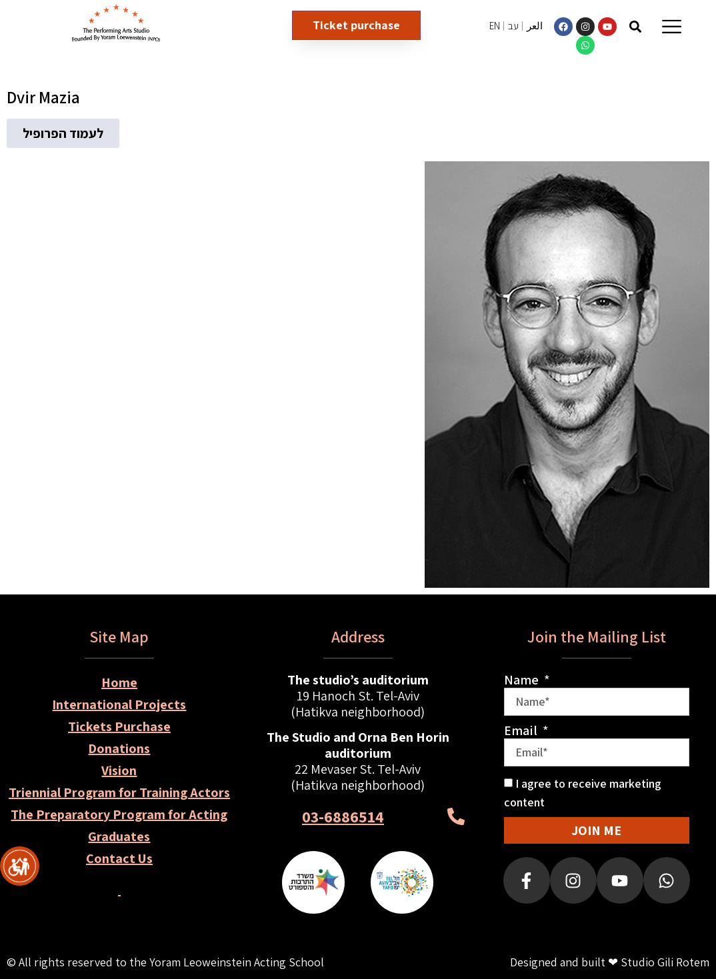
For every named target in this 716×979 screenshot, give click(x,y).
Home (119, 682)
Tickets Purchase (119, 726)
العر (535, 25)
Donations (119, 748)
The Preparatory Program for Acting (119, 814)
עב (513, 25)
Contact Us (119, 858)
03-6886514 (343, 816)
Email (522, 730)
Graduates (119, 836)
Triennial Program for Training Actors (119, 792)
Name (522, 680)
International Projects (119, 704)
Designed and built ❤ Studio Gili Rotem (609, 962)
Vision (119, 770)
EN (494, 25)
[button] (636, 26)
